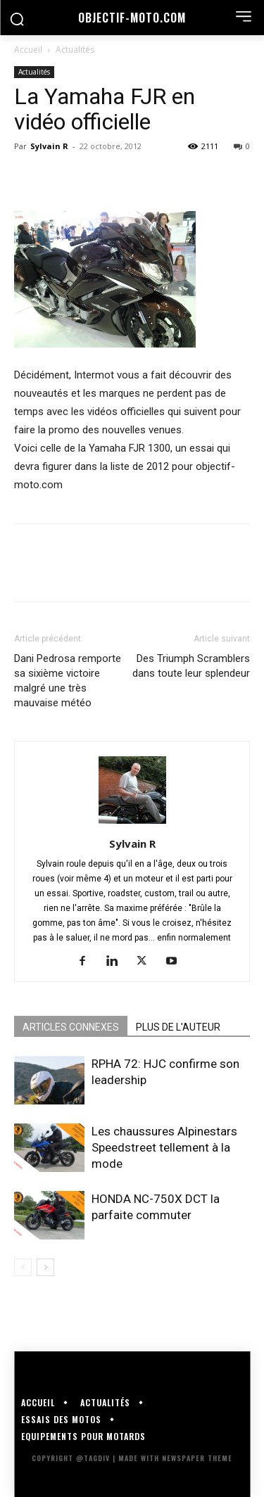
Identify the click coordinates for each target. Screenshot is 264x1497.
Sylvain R (49, 146)
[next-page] (45, 1267)
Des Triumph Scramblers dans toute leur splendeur (191, 666)
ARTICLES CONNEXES (71, 1027)
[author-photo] (132, 823)
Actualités (75, 50)
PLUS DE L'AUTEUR (178, 1027)
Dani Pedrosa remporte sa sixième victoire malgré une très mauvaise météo (67, 680)
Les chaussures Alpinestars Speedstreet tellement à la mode (164, 1147)
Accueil (28, 50)
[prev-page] (23, 1267)
